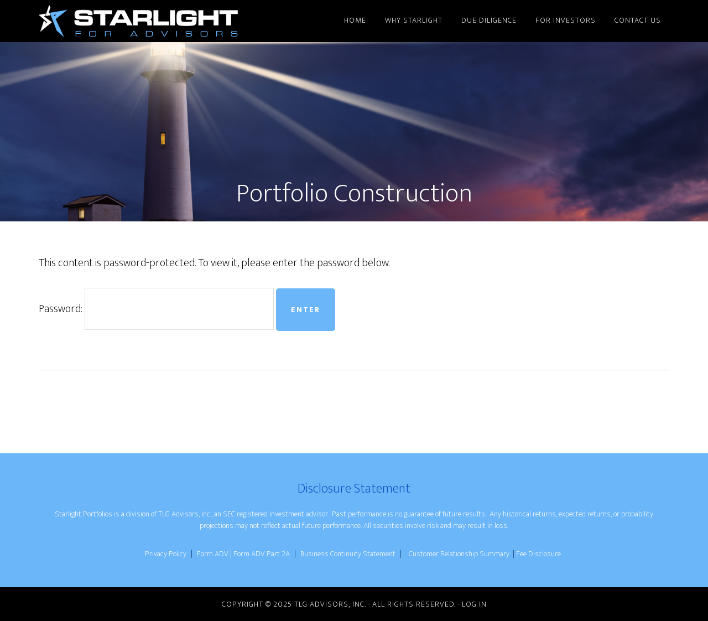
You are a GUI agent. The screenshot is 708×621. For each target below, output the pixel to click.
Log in (474, 604)
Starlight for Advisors (138, 21)
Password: (156, 308)
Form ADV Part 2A (262, 553)
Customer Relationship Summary (459, 553)
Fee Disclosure (538, 553)
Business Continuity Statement (348, 553)
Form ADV (212, 553)
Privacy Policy (165, 553)
